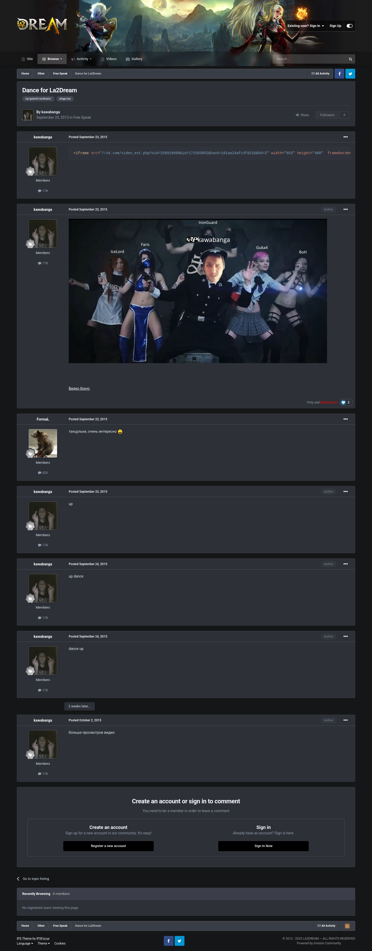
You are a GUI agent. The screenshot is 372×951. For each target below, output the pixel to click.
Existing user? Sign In (306, 25)
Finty (310, 402)
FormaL (43, 419)
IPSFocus (42, 938)
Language (25, 943)
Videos (111, 59)
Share (302, 115)
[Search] (297, 59)
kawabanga (50, 112)
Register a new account (108, 846)
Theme (44, 943)
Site (29, 59)
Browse (53, 59)
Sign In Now (264, 846)
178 (43, 191)
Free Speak (82, 117)
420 (43, 473)
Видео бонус (79, 388)
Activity (82, 59)
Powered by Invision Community (319, 943)
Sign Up (335, 26)
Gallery (136, 59)
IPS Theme (24, 938)
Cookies (60, 943)
